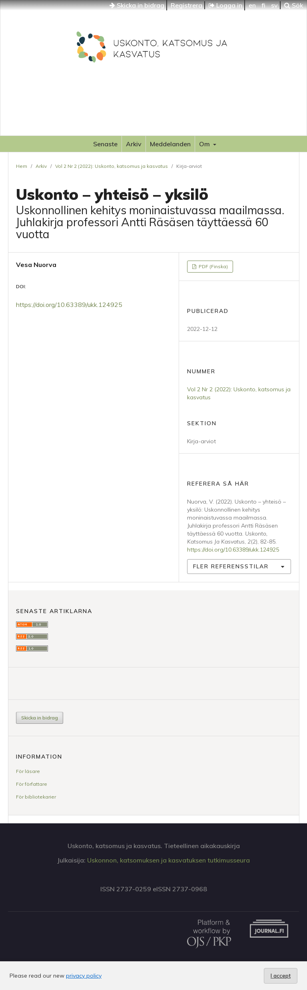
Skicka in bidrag (137, 5)
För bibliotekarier (36, 797)
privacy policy (84, 975)
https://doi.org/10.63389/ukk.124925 (69, 305)
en (252, 5)
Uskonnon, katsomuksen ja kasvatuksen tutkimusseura (168, 860)
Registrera (186, 5)
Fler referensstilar (231, 566)
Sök (293, 5)
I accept (281, 975)
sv (274, 5)
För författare (31, 784)
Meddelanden (170, 144)
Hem (21, 166)
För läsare (28, 771)
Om (205, 144)
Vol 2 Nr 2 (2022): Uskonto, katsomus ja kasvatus (111, 166)
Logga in (225, 5)
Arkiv (134, 144)
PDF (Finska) (212, 266)
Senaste (105, 144)
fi (263, 5)
